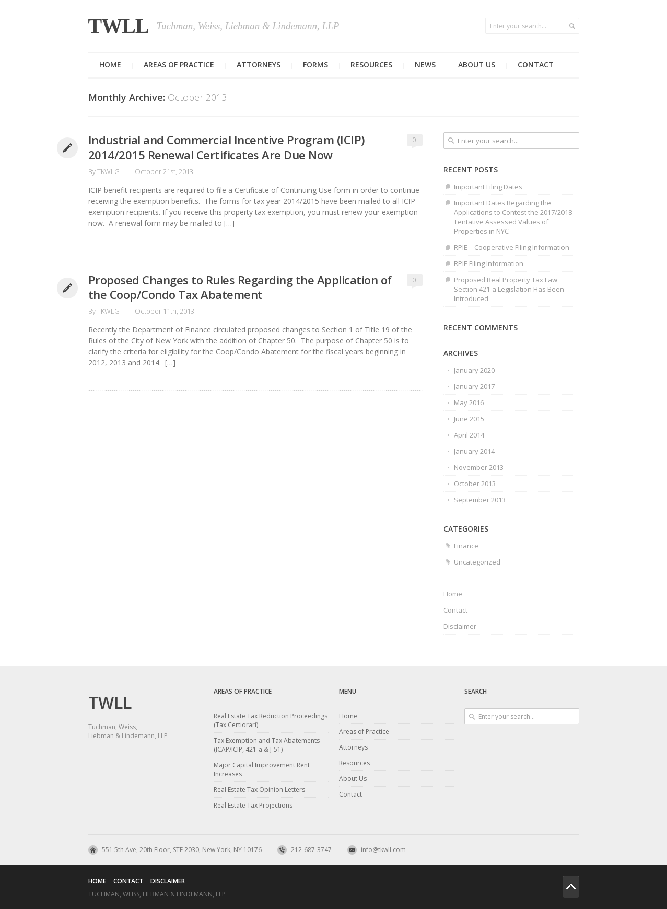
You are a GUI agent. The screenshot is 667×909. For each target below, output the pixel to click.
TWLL (118, 26)
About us (476, 65)
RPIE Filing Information (488, 263)
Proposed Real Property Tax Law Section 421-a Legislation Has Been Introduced (509, 289)
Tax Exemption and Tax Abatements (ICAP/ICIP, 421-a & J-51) (267, 745)
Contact (536, 65)
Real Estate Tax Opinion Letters (259, 789)
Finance (466, 545)
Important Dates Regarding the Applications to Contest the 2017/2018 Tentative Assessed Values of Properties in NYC (513, 217)
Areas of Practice (179, 65)
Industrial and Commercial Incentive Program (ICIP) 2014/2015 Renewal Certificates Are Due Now (226, 147)
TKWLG (108, 171)
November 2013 (479, 467)
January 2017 (474, 386)
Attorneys (258, 65)
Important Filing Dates (488, 186)
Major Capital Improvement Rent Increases (262, 769)
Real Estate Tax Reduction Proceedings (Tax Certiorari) (270, 720)
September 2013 (480, 499)
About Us (353, 778)
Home (110, 65)
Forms (315, 65)
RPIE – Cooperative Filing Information (511, 247)
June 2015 (469, 418)
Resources (371, 65)
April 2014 (469, 435)
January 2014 (474, 451)
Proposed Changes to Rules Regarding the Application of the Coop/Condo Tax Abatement (240, 287)
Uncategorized (477, 562)
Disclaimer (459, 626)
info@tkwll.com (383, 849)
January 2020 (474, 370)
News (425, 65)
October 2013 (475, 483)
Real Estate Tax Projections (253, 805)
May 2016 (469, 402)
